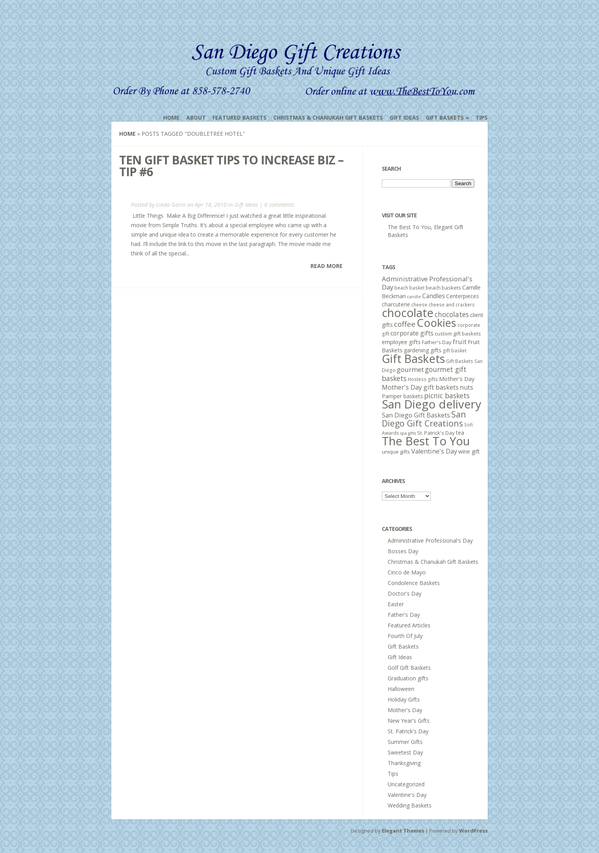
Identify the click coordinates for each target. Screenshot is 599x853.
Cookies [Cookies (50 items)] (436, 322)
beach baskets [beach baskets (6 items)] (443, 287)
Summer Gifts (405, 741)
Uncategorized (406, 784)
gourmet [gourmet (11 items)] (410, 369)
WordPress (473, 830)
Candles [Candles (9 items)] (433, 296)
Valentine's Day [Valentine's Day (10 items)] (434, 451)
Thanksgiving (404, 763)
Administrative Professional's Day (430, 540)
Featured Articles (409, 625)
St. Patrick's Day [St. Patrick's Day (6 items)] (436, 432)
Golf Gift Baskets (409, 667)
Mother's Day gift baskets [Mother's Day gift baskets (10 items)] (420, 387)
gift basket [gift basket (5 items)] (454, 350)
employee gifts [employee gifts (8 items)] (401, 342)
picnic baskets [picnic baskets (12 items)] (447, 395)
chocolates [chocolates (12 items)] (452, 314)
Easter (396, 604)
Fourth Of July (405, 636)
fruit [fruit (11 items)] (459, 341)
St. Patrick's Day (408, 731)
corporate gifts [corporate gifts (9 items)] (412, 333)
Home (171, 117)
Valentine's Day (407, 794)
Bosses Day (403, 551)
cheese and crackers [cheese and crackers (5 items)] (451, 304)
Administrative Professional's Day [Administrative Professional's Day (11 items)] (427, 283)
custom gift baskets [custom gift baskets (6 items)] (458, 333)
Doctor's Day (404, 593)
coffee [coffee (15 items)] (405, 324)
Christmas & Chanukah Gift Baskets (328, 117)
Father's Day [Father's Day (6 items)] (437, 342)
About (196, 117)
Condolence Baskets (414, 583)
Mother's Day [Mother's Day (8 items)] (456, 379)
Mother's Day (405, 710)
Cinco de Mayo (407, 572)
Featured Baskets (239, 117)
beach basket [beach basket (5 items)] (409, 287)
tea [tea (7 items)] (460, 432)
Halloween (401, 689)
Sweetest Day (405, 752)
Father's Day (404, 614)
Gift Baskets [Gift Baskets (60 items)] (413, 358)
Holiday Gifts (404, 699)
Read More (326, 266)
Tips (482, 117)
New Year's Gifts (409, 720)
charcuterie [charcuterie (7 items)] (396, 304)
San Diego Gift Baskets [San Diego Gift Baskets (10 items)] (416, 415)
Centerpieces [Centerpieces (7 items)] (462, 296)
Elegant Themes (403, 830)
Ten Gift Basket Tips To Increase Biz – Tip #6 (231, 166)
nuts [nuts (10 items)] (466, 387)
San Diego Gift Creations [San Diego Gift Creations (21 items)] (424, 418)
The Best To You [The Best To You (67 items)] (426, 441)
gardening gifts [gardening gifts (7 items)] (422, 350)
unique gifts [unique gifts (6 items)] (396, 451)
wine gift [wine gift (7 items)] (469, 451)
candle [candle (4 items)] (414, 296)
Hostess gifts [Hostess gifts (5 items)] (423, 379)
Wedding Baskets (410, 805)
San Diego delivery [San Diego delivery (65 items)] (431, 404)
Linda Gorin (170, 204)
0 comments (279, 204)
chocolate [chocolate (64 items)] (408, 312)
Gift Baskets (445, 117)
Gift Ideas (404, 117)
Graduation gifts (408, 678)
